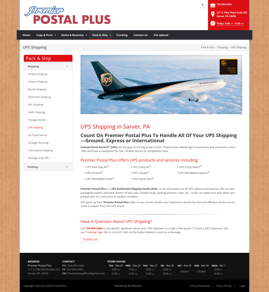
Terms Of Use (224, 286)
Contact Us (90, 239)
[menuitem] (26, 35)
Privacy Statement (200, 286)
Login (243, 286)
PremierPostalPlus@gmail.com (86, 273)
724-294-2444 (224, 4)
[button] (227, 24)
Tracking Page (93, 232)
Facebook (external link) (203, 5)
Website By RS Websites (128, 286)
